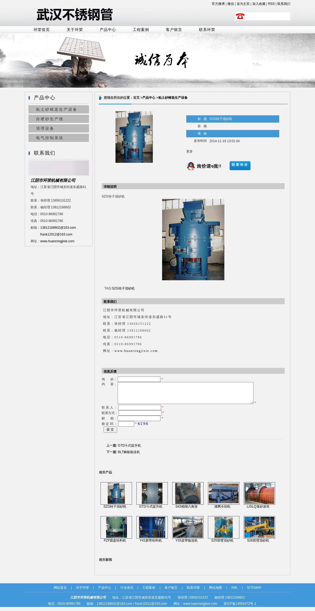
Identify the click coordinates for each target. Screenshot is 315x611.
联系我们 (283, 4)
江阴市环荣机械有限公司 (53, 180)
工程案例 (141, 30)
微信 (230, 4)
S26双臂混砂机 (258, 544)
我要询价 (240, 165)
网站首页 (60, 592)
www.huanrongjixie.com (57, 241)
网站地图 (215, 592)
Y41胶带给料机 (151, 544)
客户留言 (174, 30)
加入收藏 (258, 4)
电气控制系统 (50, 138)
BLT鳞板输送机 (129, 456)
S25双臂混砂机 (222, 544)
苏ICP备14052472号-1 (240, 608)
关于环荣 (75, 30)
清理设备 (45, 128)
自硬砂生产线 (50, 119)
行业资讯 (126, 592)
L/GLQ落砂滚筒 (258, 511)
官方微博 (218, 4)
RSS (271, 4)
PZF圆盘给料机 (115, 544)
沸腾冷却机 (222, 511)
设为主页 (243, 4)
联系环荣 (207, 30)
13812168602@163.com (58, 228)
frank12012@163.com (56, 234)
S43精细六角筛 (186, 511)
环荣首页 (42, 30)
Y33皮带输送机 (186, 544)
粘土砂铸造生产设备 (57, 109)
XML (234, 592)
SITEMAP (254, 592)
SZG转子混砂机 (123, 288)
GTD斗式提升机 (129, 449)
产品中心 (108, 30)
